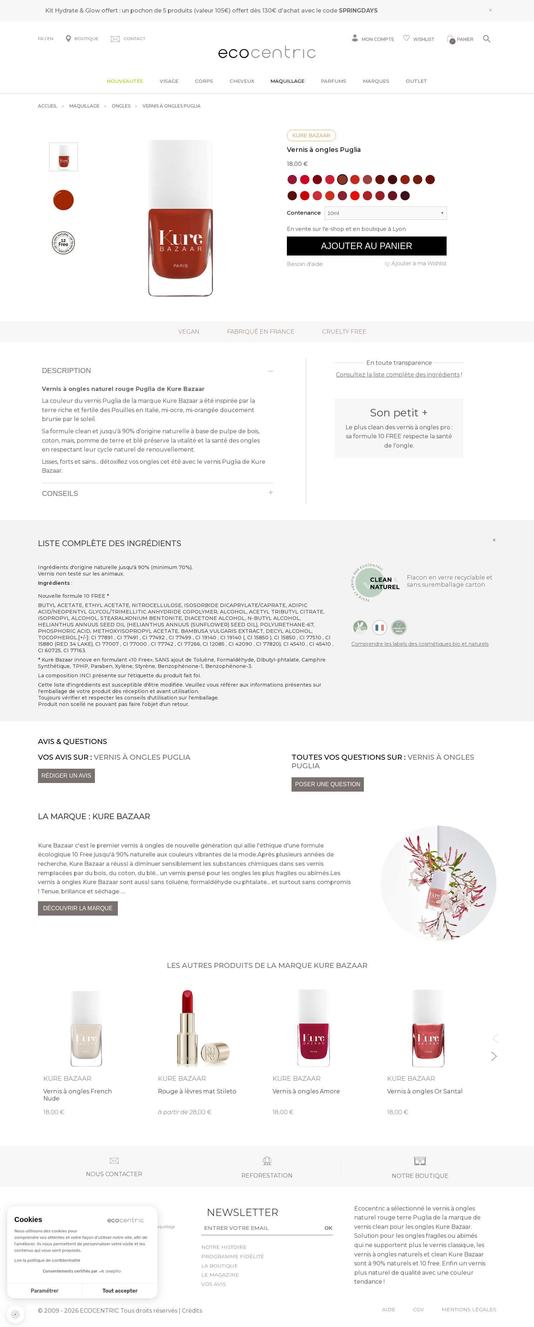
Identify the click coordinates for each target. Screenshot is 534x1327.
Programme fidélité (232, 1256)
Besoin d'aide (305, 264)
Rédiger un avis (66, 776)
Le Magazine (220, 1274)
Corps (204, 81)
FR (41, 38)
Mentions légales (469, 1309)
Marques (376, 81)
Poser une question (327, 784)
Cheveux (242, 81)
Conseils (60, 493)
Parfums (333, 81)
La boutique (219, 1265)
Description (66, 370)
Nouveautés (125, 81)
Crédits (192, 1310)
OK (328, 1228)
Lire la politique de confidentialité (47, 1260)
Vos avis (213, 1284)
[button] (15, 1314)
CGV (418, 1309)
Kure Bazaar (312, 135)
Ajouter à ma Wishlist (419, 263)
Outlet (416, 81)
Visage (169, 81)
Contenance (304, 212)
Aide (388, 1309)
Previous (493, 1035)
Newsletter (231, 1212)
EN (50, 38)
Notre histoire (224, 1247)
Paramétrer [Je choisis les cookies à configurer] (44, 1291)
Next (493, 1053)
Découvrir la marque (78, 908)
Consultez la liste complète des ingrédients (398, 374)
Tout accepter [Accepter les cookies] (120, 1291)
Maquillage (287, 81)
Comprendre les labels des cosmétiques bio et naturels (420, 644)
